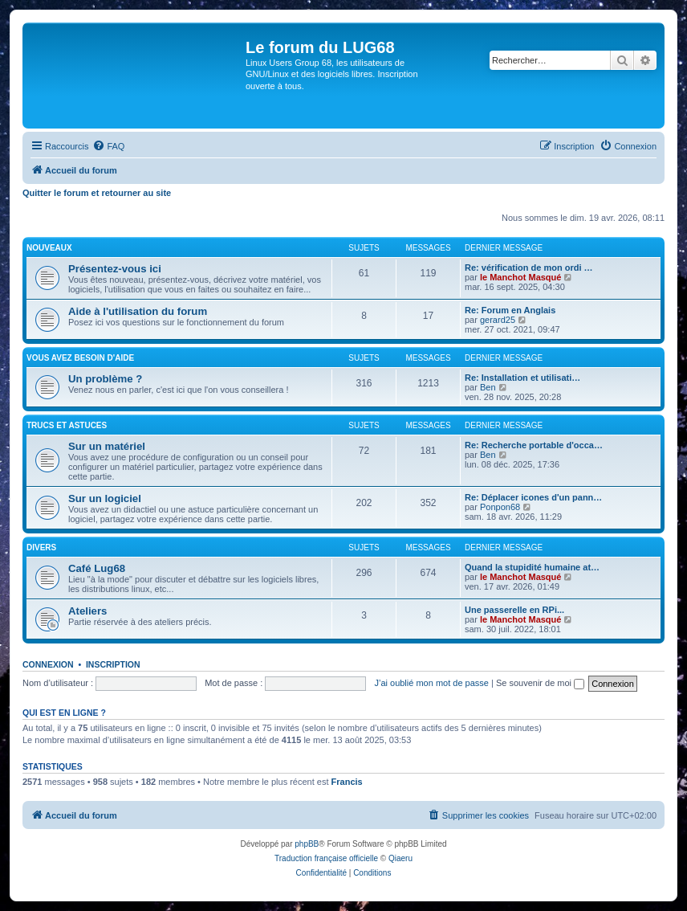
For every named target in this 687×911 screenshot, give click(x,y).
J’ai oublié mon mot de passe (431, 683)
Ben (488, 387)
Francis (347, 781)
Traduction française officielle (326, 858)
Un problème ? (105, 379)
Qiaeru (400, 858)
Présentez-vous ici (114, 269)
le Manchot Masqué (520, 277)
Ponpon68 (500, 507)
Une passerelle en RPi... (514, 610)
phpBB (307, 844)
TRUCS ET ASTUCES (66, 425)
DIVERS (41, 547)
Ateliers (87, 611)
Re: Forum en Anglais (510, 310)
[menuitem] (108, 146)
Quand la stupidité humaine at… (532, 567)
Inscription (113, 664)
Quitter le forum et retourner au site (96, 193)
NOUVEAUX (49, 247)
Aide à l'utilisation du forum (137, 311)
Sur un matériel (106, 446)
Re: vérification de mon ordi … (529, 267)
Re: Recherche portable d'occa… (534, 445)
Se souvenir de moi (540, 683)
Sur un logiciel (104, 498)
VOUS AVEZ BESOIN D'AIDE (80, 357)
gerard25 (497, 320)
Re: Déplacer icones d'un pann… (533, 497)
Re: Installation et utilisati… (522, 377)
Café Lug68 (96, 568)
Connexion (48, 664)
